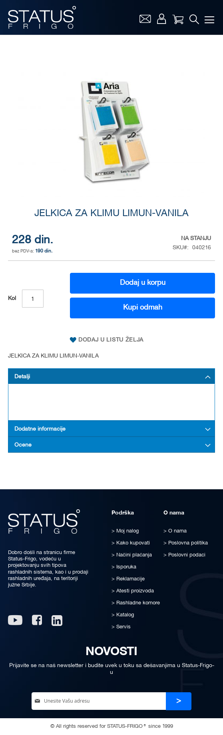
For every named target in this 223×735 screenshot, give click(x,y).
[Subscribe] (178, 701)
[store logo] (42, 17)
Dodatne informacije (40, 429)
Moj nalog (161, 19)
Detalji (22, 376)
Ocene (23, 445)
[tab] (111, 376)
